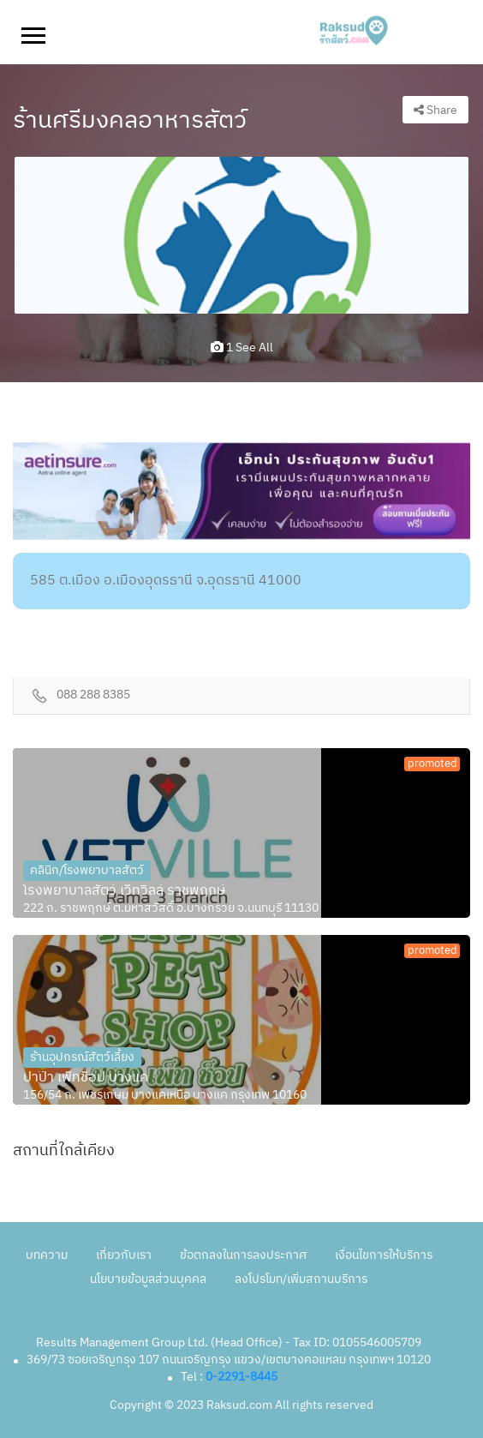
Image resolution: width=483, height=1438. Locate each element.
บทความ (47, 1255)
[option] (241, 235)
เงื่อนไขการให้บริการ (383, 1255)
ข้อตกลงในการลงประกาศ (243, 1255)
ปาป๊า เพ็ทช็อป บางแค (85, 1078)
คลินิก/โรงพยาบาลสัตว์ (87, 870)
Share (435, 110)
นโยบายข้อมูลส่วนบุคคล (148, 1279)
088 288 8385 (93, 695)
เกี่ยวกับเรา (124, 1255)
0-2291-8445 (241, 1377)
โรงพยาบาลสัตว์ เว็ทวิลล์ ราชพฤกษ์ (124, 891)
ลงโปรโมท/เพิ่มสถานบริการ (301, 1279)
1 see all (242, 347)
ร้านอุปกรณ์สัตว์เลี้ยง (82, 1057)
